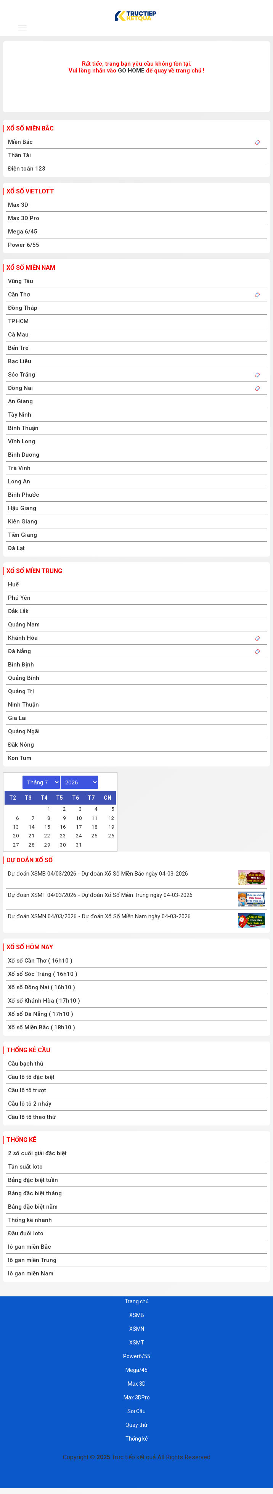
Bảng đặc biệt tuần (33, 1180)
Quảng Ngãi (24, 731)
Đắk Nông (21, 744)
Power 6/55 (23, 244)
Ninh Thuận (23, 704)
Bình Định (21, 664)
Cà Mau (18, 334)
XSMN (113, 28)
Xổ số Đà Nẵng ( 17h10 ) (40, 1014)
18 (95, 827)
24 (79, 835)
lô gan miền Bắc (29, 1246)
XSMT (158, 28)
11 (95, 818)
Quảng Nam (24, 624)
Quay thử (136, 1425)
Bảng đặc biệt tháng (35, 1193)
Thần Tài (19, 155)
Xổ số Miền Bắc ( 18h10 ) (41, 1027)
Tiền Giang (22, 534)
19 (111, 827)
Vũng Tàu (20, 281)
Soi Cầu (136, 1411)
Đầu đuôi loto (25, 1233)
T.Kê (249, 28)
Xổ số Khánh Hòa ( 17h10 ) (44, 1000)
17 (79, 827)
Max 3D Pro (23, 218)
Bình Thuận (23, 428)
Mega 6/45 (22, 231)
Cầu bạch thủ (25, 1063)
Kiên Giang (22, 521)
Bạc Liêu (19, 361)
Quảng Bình (23, 678)
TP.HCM (18, 321)
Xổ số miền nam (30, 267)
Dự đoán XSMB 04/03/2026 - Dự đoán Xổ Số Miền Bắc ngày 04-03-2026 (98, 873)
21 (32, 835)
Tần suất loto (25, 1166)
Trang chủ (137, 1301)
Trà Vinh (19, 468)
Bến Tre (18, 348)
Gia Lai (17, 718)
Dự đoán (203, 28)
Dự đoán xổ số (29, 860)
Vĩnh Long (21, 441)
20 (16, 835)
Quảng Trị (21, 691)
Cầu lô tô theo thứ (32, 1117)
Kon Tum (19, 758)
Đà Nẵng (19, 651)
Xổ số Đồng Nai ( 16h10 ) (41, 987)
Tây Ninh (19, 414)
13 (16, 827)
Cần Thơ (19, 294)
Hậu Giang (22, 508)
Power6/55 (136, 1356)
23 (63, 835)
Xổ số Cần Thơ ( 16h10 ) (40, 960)
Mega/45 (136, 1370)
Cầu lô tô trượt (27, 1090)
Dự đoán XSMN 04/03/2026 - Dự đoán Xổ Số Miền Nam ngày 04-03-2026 (99, 916)
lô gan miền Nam (30, 1273)
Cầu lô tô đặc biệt (31, 1077)
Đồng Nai (20, 388)
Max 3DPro (137, 1397)
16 (63, 827)
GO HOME (131, 70)
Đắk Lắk (18, 611)
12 (111, 818)
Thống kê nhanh (30, 1220)
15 (47, 827)
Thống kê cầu (28, 1050)
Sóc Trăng (21, 374)
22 (47, 835)
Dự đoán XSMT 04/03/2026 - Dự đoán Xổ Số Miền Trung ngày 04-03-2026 (100, 895)
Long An (19, 481)
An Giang (20, 401)
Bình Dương (23, 454)
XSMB (67, 28)
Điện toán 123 (26, 168)
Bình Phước (23, 494)
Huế (13, 584)
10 (79, 818)
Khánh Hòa (23, 637)
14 (32, 827)
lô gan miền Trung (32, 1260)
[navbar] (22, 28)
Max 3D (18, 204)
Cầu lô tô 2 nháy (29, 1103)
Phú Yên (19, 597)
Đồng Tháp (22, 307)
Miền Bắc (20, 141)
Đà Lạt (16, 548)
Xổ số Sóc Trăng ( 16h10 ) (42, 974)
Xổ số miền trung (34, 571)
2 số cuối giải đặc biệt (37, 1153)
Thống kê (21, 1139)
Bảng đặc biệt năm (33, 1206)
